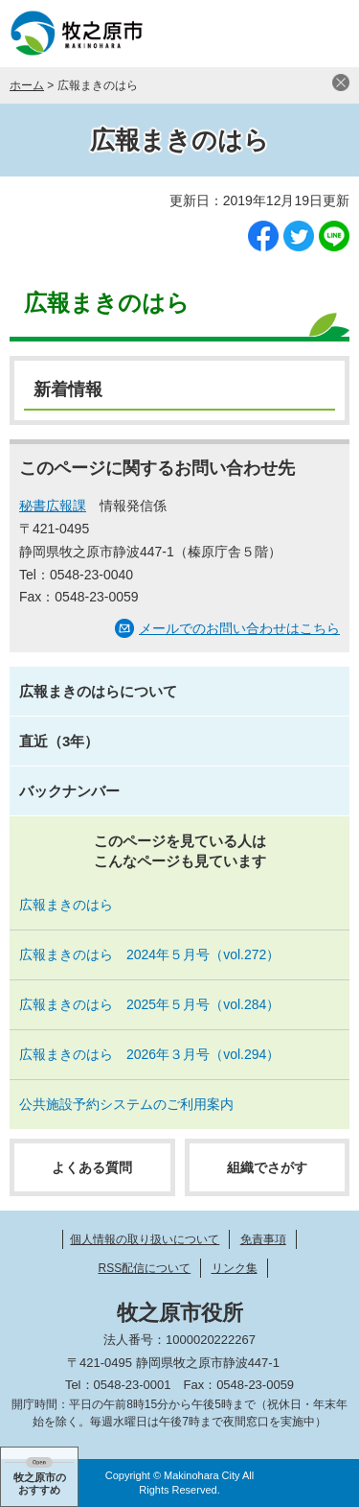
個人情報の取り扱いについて (144, 1239)
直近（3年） (59, 741)
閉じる (340, 82)
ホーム (27, 85)
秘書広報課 (52, 505)
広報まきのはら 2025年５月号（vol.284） (149, 1004)
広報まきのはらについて (98, 691)
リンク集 (235, 1268)
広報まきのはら (179, 140)
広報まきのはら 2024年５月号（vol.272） (149, 954)
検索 (278, 34)
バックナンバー (69, 791)
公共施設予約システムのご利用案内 (126, 1104)
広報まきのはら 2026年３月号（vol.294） (149, 1054)
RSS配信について (144, 1268)
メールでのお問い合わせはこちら (239, 628)
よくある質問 (92, 1167)
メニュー (325, 34)
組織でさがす (267, 1167)
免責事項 (263, 1239)
